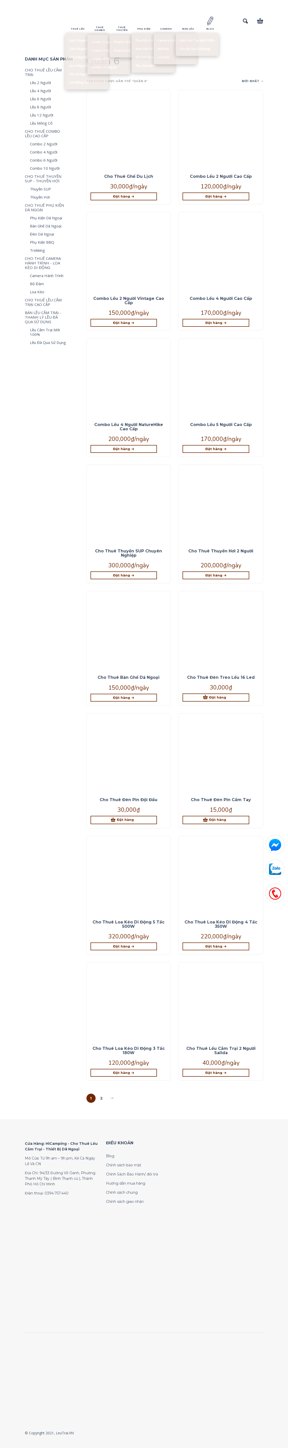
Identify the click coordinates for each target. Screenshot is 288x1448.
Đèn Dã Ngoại (42, 234)
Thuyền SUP (40, 189)
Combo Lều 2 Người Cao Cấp (221, 176)
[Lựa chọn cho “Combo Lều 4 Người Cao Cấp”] (216, 323)
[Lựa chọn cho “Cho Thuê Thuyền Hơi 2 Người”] (216, 575)
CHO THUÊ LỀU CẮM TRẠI (43, 72)
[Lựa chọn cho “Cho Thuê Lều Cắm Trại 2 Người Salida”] (216, 1073)
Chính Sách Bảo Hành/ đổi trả (132, 1174)
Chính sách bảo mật (123, 1165)
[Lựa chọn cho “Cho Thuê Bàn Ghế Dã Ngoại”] (124, 698)
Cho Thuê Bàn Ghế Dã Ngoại (128, 677)
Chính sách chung (122, 1192)
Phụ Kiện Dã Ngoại (46, 218)
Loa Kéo (37, 291)
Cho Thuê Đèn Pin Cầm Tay (221, 799)
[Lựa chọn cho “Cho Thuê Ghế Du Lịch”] (124, 196)
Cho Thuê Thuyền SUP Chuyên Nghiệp (128, 553)
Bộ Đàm (37, 283)
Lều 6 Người (40, 98)
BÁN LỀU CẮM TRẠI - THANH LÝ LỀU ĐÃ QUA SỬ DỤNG (43, 317)
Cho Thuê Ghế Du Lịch (128, 176)
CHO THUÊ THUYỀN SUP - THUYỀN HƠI (43, 178)
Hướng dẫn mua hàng (125, 1183)
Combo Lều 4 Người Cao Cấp (221, 298)
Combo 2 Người (43, 144)
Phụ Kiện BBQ (42, 242)
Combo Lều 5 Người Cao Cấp (221, 424)
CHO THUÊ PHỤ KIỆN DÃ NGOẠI (44, 207)
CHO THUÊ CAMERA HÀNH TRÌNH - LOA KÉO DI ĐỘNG (43, 263)
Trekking (37, 250)
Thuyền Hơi (40, 197)
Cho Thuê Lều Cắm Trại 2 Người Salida (221, 1050)
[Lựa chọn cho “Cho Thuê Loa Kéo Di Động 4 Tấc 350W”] (216, 946)
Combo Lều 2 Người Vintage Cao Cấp (128, 300)
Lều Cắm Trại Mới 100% (45, 332)
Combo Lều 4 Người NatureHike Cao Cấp (128, 426)
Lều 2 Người (40, 82)
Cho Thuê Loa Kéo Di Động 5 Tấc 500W (129, 924)
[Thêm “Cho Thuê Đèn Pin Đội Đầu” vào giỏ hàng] (124, 820)
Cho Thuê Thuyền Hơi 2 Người (220, 551)
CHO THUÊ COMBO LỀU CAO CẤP (42, 133)
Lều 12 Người (41, 115)
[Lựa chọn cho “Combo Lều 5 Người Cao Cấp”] (216, 449)
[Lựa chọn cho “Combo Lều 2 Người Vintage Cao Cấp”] (124, 323)
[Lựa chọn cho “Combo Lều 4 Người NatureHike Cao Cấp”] (124, 449)
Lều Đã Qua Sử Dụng (48, 342)
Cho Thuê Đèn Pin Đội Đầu (128, 799)
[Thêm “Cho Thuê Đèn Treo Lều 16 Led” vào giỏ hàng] (216, 697)
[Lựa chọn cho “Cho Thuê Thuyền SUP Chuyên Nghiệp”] (124, 575)
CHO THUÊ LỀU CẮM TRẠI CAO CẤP (43, 302)
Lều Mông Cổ (41, 123)
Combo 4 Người (43, 152)
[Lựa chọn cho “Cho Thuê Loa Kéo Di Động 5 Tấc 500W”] (124, 946)
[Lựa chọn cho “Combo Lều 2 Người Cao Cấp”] (216, 196)
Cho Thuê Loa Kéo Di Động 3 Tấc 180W (129, 1050)
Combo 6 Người (43, 160)
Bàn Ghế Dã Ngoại (45, 226)
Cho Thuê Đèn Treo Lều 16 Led (221, 677)
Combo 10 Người (45, 168)
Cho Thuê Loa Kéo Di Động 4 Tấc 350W (221, 924)
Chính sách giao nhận (125, 1201)
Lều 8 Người (40, 107)
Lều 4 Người (40, 90)
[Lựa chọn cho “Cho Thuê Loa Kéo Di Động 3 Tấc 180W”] (124, 1073)
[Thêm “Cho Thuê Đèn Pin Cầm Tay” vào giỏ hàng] (216, 820)
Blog (110, 1156)
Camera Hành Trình (46, 275)
